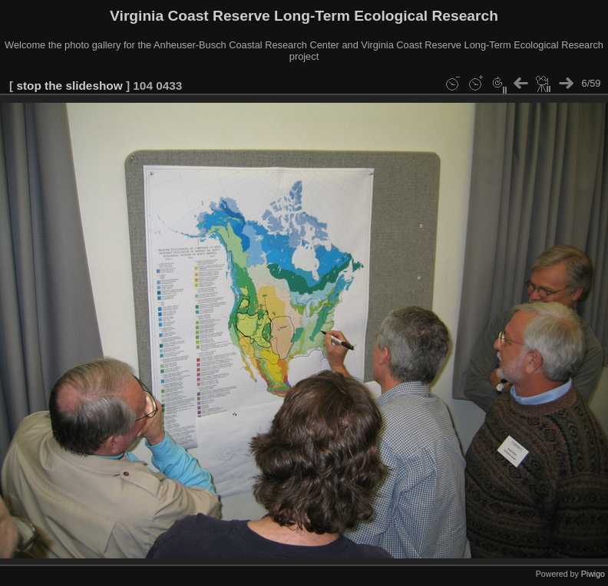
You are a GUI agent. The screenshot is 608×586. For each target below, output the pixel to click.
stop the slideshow (69, 85)
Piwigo (593, 573)
